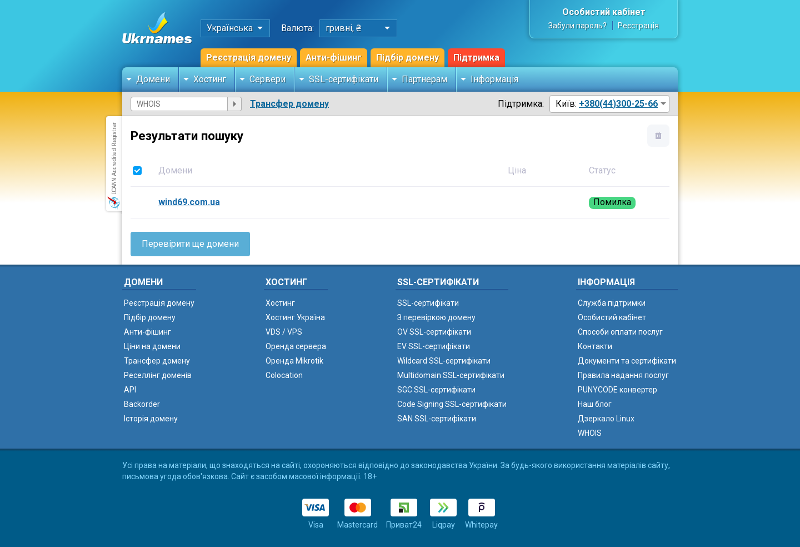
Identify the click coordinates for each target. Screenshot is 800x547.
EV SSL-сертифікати (433, 346)
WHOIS (590, 433)
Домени (153, 79)
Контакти (595, 346)
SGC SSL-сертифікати (436, 389)
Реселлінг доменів (158, 375)
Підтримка (476, 57)
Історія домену (151, 418)
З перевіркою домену (436, 317)
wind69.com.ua (189, 202)
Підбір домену (407, 57)
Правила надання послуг (623, 375)
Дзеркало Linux (606, 418)
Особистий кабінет (604, 12)
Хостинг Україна (295, 317)
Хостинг (209, 79)
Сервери (267, 79)
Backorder (142, 404)
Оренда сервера (296, 346)
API (130, 389)
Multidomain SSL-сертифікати (450, 375)
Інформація (494, 79)
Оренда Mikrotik (294, 360)
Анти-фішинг (334, 57)
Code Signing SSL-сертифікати (452, 404)
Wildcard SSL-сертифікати (444, 360)
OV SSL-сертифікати (434, 331)
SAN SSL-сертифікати (436, 418)
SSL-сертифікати (343, 79)
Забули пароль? (577, 25)
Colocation (284, 375)
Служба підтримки (612, 303)
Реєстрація (638, 25)
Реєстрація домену (248, 57)
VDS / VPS (284, 331)
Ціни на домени (152, 346)
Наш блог (595, 404)
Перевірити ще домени (190, 243)
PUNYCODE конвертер (617, 389)
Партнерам (424, 79)
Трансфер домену (289, 103)
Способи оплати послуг (620, 331)
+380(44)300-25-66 (618, 103)
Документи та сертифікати (627, 360)
